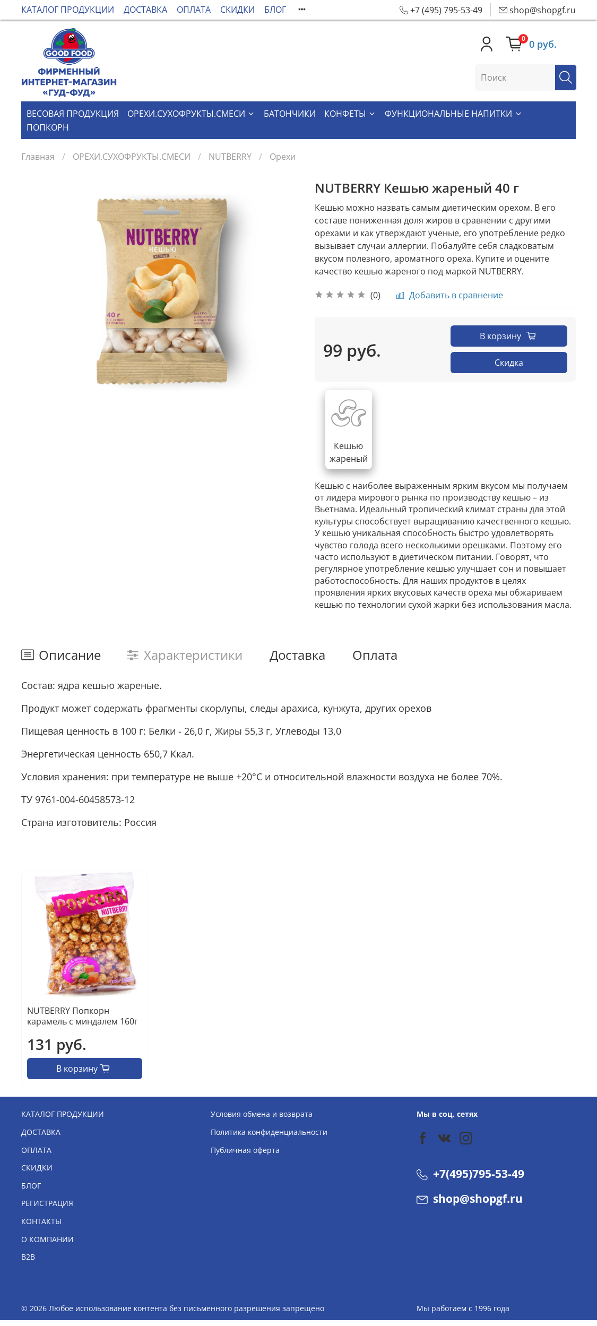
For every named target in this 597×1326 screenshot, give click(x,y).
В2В (28, 1257)
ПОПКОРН (48, 127)
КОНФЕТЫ (350, 113)
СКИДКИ (237, 9)
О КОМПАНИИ (47, 1239)
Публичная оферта (245, 1150)
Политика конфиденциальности (269, 1132)
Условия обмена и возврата (262, 1114)
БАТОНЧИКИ (290, 113)
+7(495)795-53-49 (470, 1173)
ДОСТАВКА (145, 9)
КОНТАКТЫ (41, 1221)
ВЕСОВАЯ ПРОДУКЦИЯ (73, 113)
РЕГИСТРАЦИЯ (47, 1203)
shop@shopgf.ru (470, 1198)
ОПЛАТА (194, 9)
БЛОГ (275, 9)
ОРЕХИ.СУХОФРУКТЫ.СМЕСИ (191, 113)
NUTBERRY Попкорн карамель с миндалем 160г (82, 1015)
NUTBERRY (230, 156)
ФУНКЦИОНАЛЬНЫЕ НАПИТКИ (453, 113)
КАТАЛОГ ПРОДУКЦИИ (67, 9)
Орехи (283, 156)
